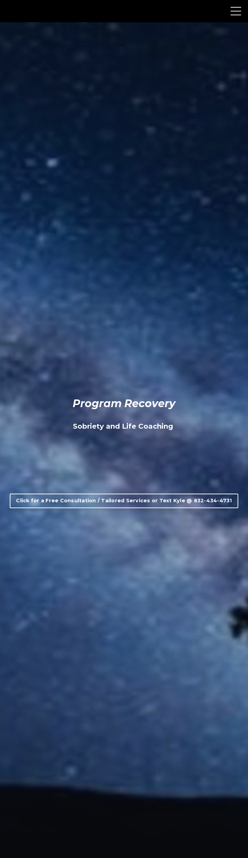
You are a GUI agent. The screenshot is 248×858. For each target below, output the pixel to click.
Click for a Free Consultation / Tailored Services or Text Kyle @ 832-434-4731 (124, 500)
